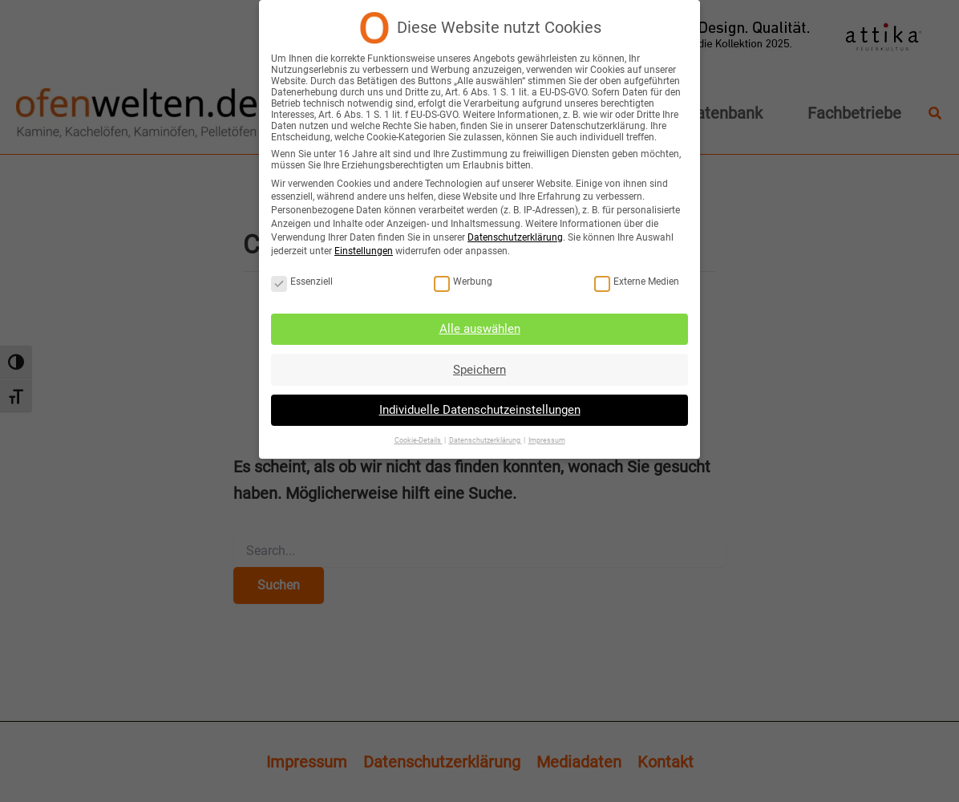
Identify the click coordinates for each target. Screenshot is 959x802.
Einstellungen (366, 250)
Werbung (464, 280)
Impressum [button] (545, 435)
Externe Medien (633, 280)
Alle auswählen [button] (480, 327)
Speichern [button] (480, 366)
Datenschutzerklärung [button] (484, 435)
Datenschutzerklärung (514, 237)
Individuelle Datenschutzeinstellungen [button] (479, 406)
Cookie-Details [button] (419, 435)
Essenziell (305, 280)
